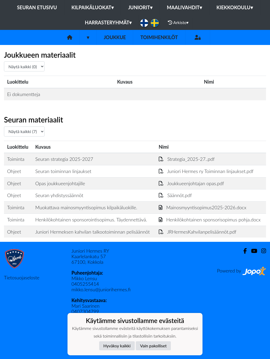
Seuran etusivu (37, 7)
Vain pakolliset (153, 345)
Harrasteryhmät (108, 22)
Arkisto (178, 22)
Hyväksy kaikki (117, 345)
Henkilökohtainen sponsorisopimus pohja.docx (210, 219)
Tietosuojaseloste (21, 277)
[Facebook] (243, 251)
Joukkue (115, 37)
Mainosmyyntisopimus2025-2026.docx (203, 207)
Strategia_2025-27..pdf (187, 159)
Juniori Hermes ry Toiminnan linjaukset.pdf (206, 171)
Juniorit (140, 7)
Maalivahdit (184, 7)
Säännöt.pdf (175, 195)
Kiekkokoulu (234, 7)
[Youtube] (252, 251)
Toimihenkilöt (159, 37)
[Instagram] (261, 251)
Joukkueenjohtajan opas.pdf (191, 183)
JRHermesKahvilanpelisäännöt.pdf (198, 232)
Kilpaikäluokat (92, 7)
